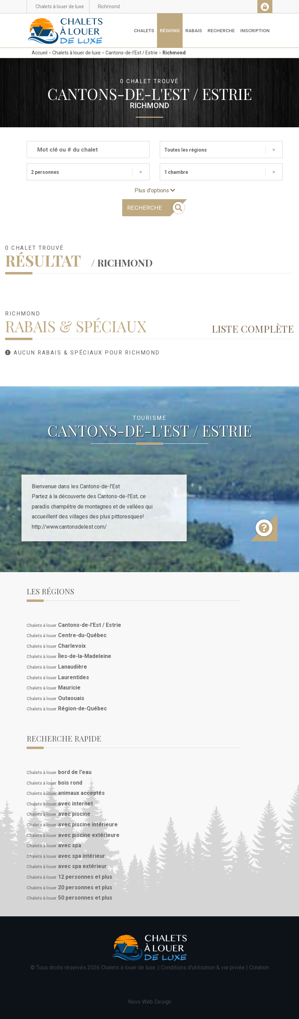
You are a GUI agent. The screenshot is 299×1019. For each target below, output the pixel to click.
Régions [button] (170, 30)
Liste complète (253, 328)
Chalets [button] (144, 30)
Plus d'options (154, 190)
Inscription (255, 30)
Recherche (221, 30)
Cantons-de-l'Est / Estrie (131, 52)
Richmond (174, 52)
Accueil (39, 52)
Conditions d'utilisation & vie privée (203, 967)
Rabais (193, 30)
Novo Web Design (149, 1001)
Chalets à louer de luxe (76, 52)
